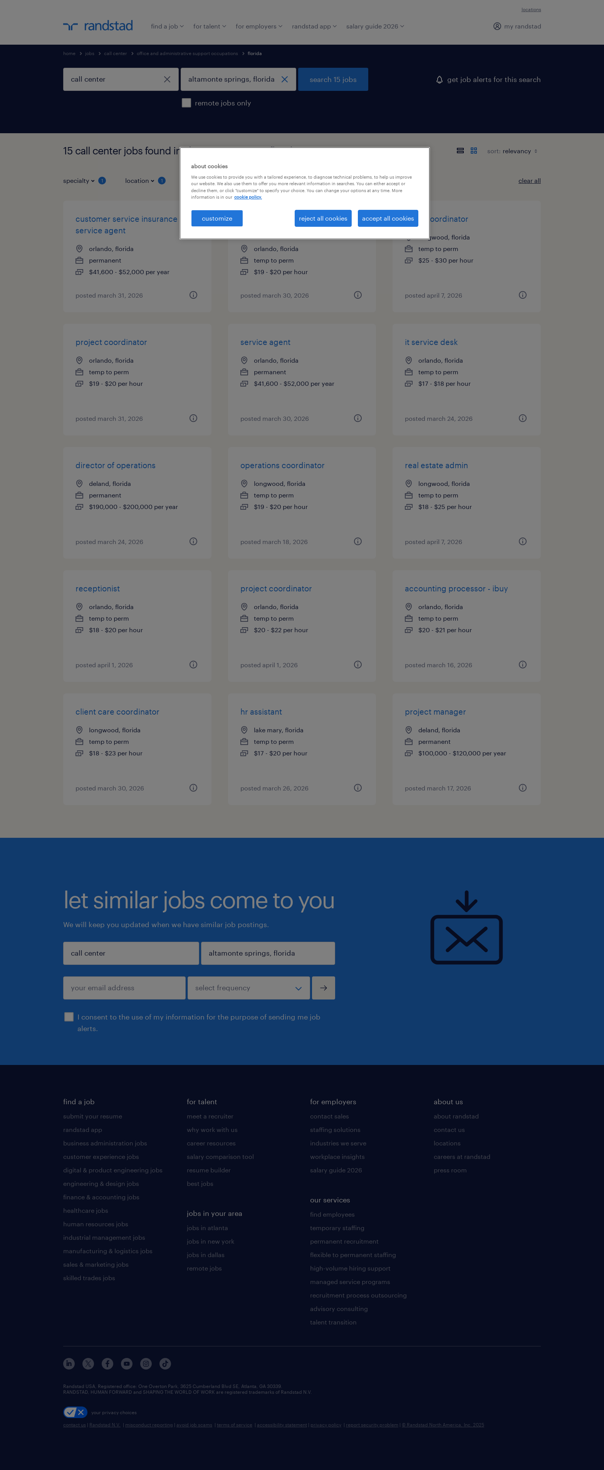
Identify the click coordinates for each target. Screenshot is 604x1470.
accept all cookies (388, 218)
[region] (305, 193)
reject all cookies (323, 218)
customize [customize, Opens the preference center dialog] (217, 218)
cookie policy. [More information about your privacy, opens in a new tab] (248, 196)
